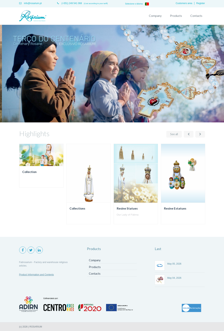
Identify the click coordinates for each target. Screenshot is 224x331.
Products (176, 15)
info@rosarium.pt (30, 3)
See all (174, 134)
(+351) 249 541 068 (69, 3)
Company (155, 15)
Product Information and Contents (36, 274)
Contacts (196, 15)
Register (200, 3)
